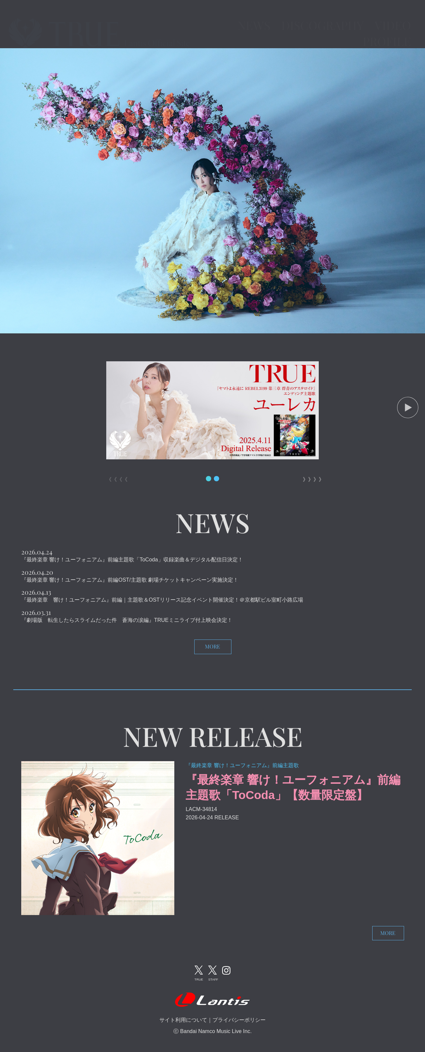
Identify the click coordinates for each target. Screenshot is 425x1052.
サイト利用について (183, 1020)
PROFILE (387, 32)
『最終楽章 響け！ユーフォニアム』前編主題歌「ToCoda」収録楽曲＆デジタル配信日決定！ (132, 559)
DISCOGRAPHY (322, 16)
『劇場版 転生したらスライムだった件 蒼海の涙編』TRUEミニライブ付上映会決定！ (126, 620)
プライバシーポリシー (239, 1020)
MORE (212, 646)
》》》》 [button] (311, 479)
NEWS (253, 16)
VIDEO (393, 16)
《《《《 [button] (114, 479)
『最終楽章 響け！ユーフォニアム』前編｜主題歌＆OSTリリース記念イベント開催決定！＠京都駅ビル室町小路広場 (162, 600)
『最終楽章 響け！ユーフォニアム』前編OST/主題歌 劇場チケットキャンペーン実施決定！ (129, 580)
